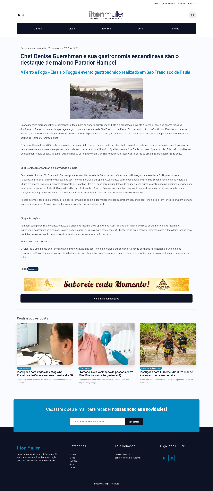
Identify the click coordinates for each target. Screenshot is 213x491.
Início (156, 3)
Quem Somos (168, 3)
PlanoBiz (115, 483)
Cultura (38, 28)
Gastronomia (32, 269)
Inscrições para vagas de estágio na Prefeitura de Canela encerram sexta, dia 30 (45, 373)
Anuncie (181, 3)
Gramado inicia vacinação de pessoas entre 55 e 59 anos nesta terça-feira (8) (105, 373)
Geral (141, 28)
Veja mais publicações (106, 298)
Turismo (174, 28)
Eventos (106, 28)
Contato (192, 3)
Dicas (72, 28)
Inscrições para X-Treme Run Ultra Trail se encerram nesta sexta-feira (166, 373)
